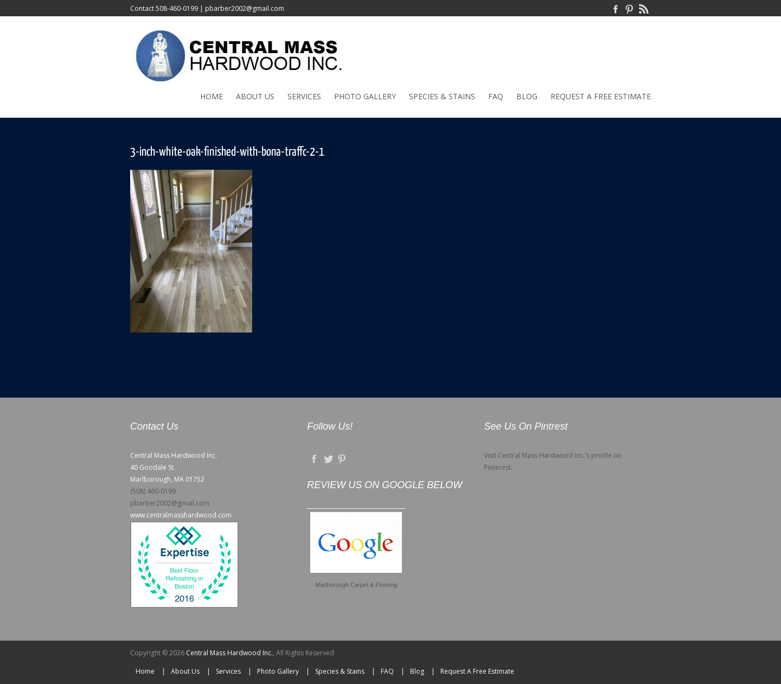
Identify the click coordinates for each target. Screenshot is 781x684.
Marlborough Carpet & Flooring (356, 584)
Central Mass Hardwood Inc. (229, 652)
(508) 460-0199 (153, 491)
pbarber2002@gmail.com (244, 8)
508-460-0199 (177, 8)
